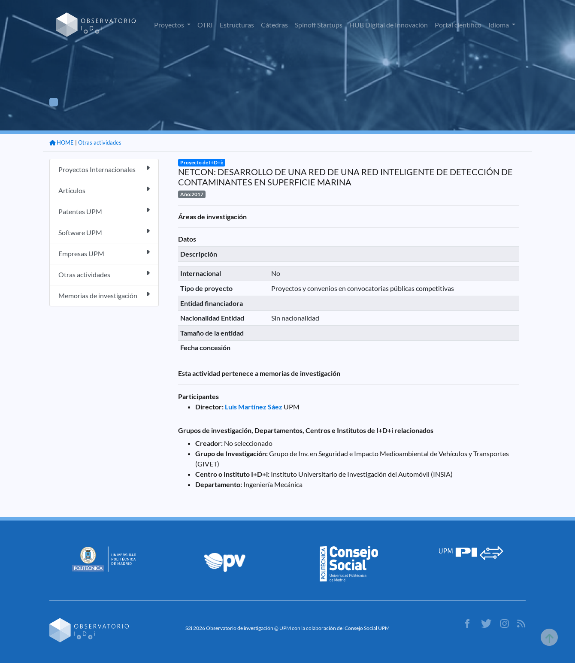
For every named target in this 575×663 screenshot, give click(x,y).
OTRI (205, 25)
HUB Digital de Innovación (388, 25)
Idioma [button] (499, 25)
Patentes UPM (104, 210)
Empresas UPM (104, 252)
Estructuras (237, 25)
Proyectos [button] (169, 25)
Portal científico (458, 25)
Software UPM (104, 231)
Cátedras (274, 25)
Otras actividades (99, 142)
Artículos (104, 189)
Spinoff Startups (318, 25)
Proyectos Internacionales (104, 168)
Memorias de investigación (104, 295)
